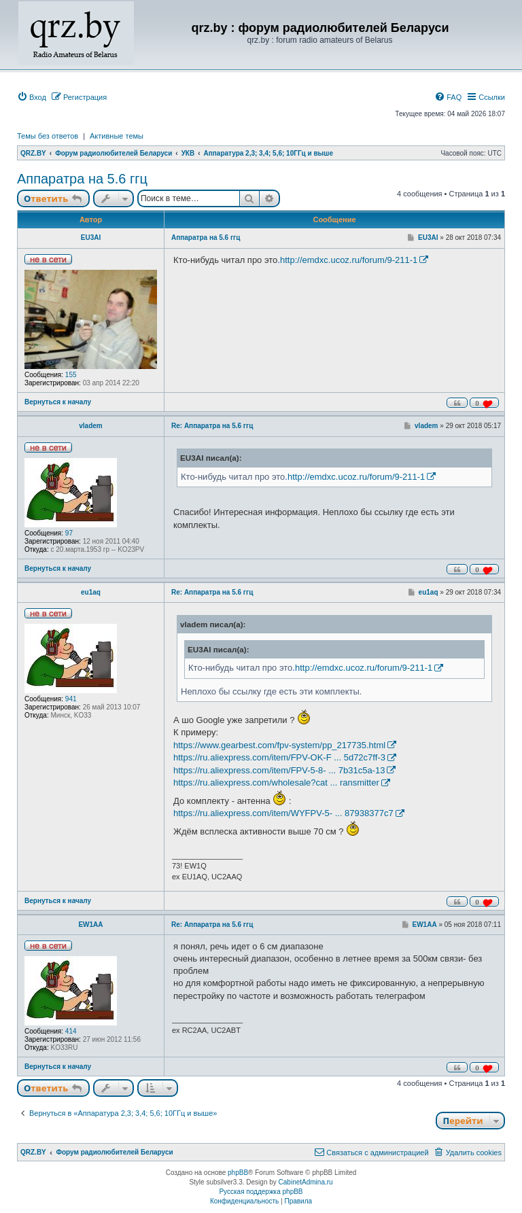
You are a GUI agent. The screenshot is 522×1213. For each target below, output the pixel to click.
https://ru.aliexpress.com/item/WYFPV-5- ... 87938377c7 (283, 813)
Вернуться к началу (57, 402)
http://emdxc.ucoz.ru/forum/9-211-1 (348, 260)
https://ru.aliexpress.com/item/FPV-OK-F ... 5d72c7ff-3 (279, 757)
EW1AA (90, 924)
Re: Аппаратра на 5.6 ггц (212, 425)
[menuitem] (31, 97)
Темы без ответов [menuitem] (47, 136)
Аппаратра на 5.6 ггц (82, 178)
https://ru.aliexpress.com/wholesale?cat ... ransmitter (276, 782)
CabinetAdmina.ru (306, 1182)
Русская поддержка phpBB (260, 1191)
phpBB (238, 1172)
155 (71, 375)
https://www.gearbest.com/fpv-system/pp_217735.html (279, 745)
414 (71, 1031)
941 (71, 699)
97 (69, 533)
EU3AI (91, 237)
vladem (90, 425)
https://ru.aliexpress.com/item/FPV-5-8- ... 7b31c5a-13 (279, 770)
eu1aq (91, 592)
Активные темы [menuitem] (116, 136)
